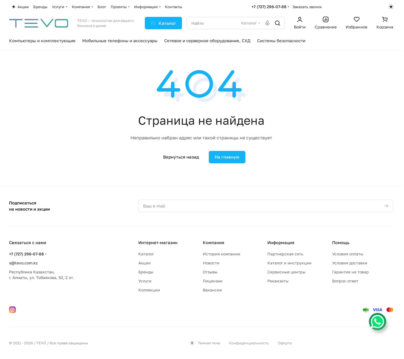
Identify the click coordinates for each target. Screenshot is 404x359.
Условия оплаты (347, 253)
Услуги (145, 280)
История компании (221, 253)
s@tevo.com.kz (23, 262)
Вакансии (212, 289)
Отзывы (210, 271)
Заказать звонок (307, 7)
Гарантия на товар (350, 271)
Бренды (145, 271)
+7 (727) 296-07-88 (269, 6)
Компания (213, 242)
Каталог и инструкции (289, 262)
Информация (280, 242)
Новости (211, 262)
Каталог (146, 253)
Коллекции (149, 289)
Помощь (340, 242)
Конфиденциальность (249, 343)
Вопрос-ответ (345, 280)
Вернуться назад (181, 156)
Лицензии (213, 280)
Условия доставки (349, 262)
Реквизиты (277, 280)
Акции (144, 262)
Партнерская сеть (285, 253)
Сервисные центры (286, 271)
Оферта (285, 343)
